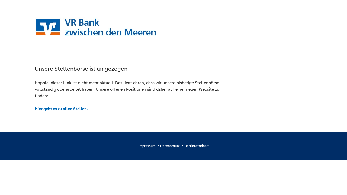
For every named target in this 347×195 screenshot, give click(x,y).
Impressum (147, 146)
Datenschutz (170, 146)
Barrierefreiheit (197, 146)
